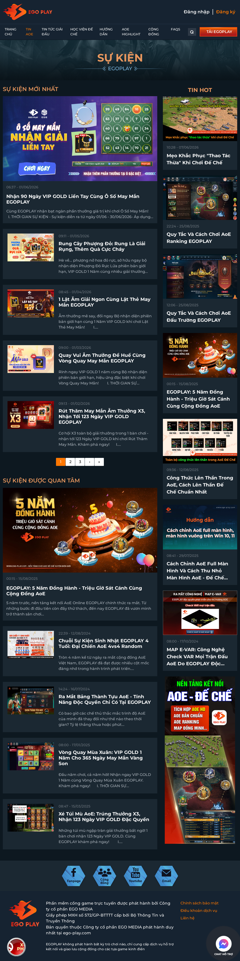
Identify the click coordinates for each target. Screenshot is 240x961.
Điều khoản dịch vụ (198, 910)
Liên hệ (187, 918)
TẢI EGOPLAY (219, 31)
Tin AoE (29, 31)
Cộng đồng (153, 31)
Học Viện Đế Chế (81, 31)
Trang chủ (10, 31)
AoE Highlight (131, 31)
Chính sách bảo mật (199, 903)
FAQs (175, 29)
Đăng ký (225, 12)
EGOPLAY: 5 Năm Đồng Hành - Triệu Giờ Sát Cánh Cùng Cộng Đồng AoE (198, 399)
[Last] (99, 462)
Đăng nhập (197, 12)
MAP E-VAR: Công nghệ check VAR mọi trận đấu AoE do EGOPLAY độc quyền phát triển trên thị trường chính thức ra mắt (199, 663)
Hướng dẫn (106, 31)
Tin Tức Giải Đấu (52, 31)
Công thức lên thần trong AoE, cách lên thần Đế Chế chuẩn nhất (200, 485)
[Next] (89, 462)
